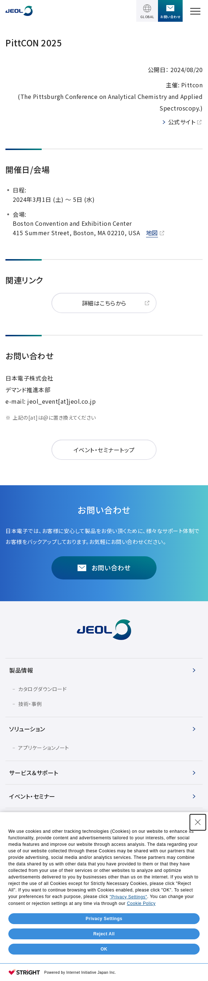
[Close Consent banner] (198, 870)
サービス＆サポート (33, 772)
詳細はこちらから (104, 303)
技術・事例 (30, 703)
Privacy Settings (104, 966)
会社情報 (21, 819)
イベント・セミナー (32, 796)
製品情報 (21, 670)
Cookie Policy (141, 951)
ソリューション (27, 728)
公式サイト (182, 121)
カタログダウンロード (42, 689)
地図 (152, 232)
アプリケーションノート (43, 747)
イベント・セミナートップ (104, 449)
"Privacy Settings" (128, 945)
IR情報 (18, 843)
